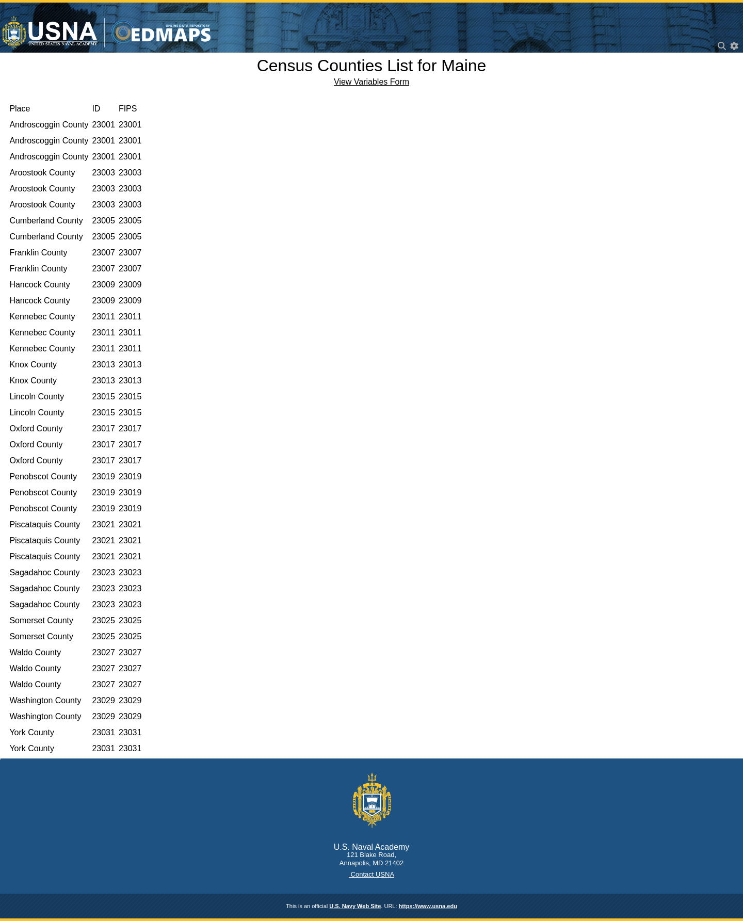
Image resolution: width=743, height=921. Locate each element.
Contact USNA (371, 874)
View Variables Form (371, 81)
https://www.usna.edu (428, 906)
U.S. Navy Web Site (355, 906)
